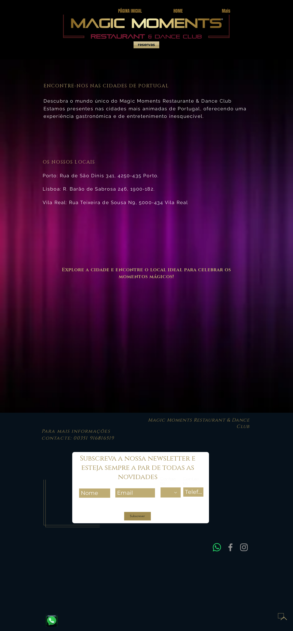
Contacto (168, 480)
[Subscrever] (137, 516)
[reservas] (146, 44)
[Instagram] (244, 547)
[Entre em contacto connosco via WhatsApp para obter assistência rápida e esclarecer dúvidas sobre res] (217, 547)
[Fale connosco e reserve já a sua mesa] (52, 621)
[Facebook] (230, 547)
